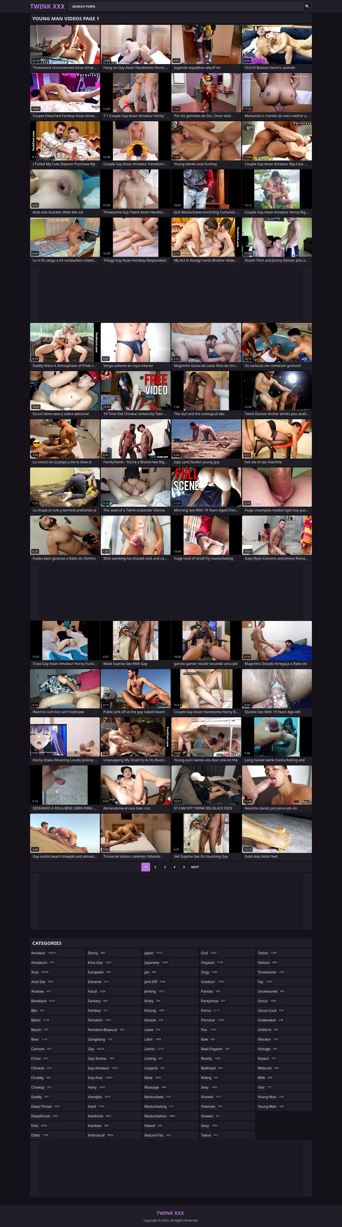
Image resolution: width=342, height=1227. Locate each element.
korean (154, 1020)
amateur (44, 953)
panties (211, 991)
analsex (41, 991)
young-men (271, 1106)
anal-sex (43, 981)
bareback (43, 1001)
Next (195, 867)
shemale (212, 1106)
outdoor (213, 981)
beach (40, 1029)
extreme (99, 981)
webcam (269, 1068)
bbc (38, 1010)
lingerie (155, 1068)
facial (97, 991)
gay (96, 1049)
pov (209, 1029)
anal (40, 972)
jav (150, 972)
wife (265, 1077)
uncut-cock (271, 1010)
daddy (40, 1097)
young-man (271, 1097)
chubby (41, 1077)
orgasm (212, 962)
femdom (100, 1020)
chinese (41, 1068)
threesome (272, 972)
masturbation (160, 1116)
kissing (155, 1010)
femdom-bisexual (106, 1029)
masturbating (159, 1106)
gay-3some (102, 1058)
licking (154, 1058)
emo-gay (100, 962)
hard (97, 1106)
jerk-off (155, 981)
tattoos (268, 962)
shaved (212, 1097)
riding (210, 1077)
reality (211, 1058)
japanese (156, 962)
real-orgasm (216, 1049)
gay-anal (101, 1077)
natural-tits (158, 1135)
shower (211, 1116)
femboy (98, 1010)
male (153, 1077)
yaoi (265, 1087)
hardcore (100, 1116)
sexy (209, 1087)
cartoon (42, 1049)
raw (208, 1039)
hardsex (99, 1125)
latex (152, 1029)
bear (40, 1039)
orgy (210, 972)
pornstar (213, 1020)
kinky (152, 1001)
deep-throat (46, 1106)
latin (153, 1039)
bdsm (40, 1020)
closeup (42, 1087)
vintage (268, 1049)
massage (155, 1087)
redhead (212, 1068)
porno (211, 1010)
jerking (155, 991)
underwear (271, 1020)
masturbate (158, 1097)
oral (209, 953)
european (100, 972)
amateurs (43, 962)
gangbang (100, 1039)
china (40, 1058)
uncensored (272, 991)
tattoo (268, 953)
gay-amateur (103, 1068)
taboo (210, 1135)
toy (265, 981)
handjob (100, 1097)
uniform (268, 1029)
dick (39, 1125)
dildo (40, 1135)
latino (154, 1049)
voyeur (267, 1058)
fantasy (98, 1001)
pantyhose (214, 1001)
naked (153, 1125)
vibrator (268, 1039)
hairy (97, 1087)
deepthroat (45, 1116)
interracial (101, 1135)
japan (153, 953)
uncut (267, 1001)
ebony (97, 953)
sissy (210, 1125)
